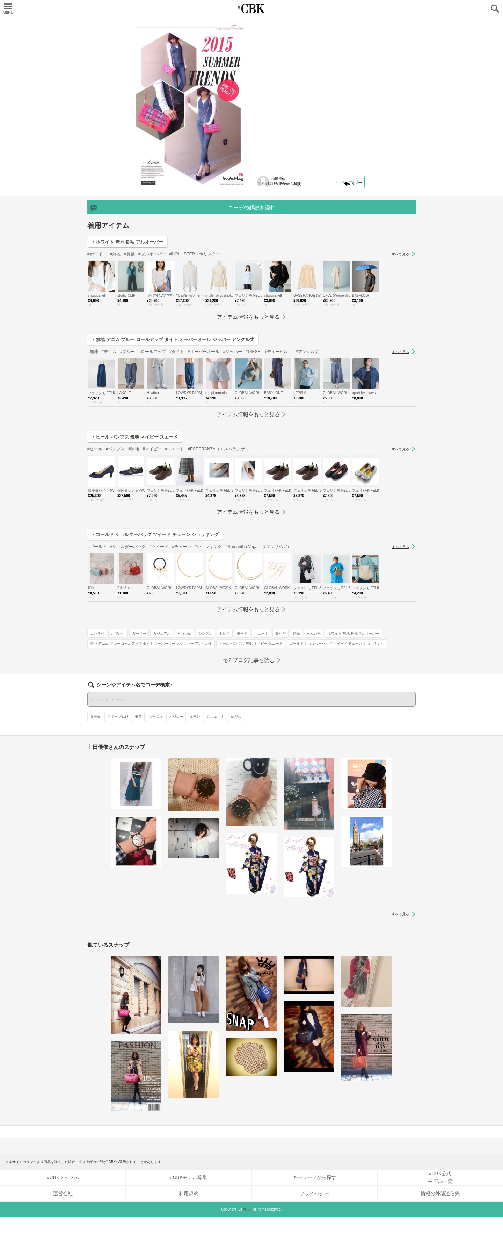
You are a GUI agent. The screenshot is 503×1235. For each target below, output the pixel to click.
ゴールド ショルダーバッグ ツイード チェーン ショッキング (308, 247)
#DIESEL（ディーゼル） (269, 413)
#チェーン (181, 608)
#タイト (176, 413)
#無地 (115, 315)
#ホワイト (97, 315)
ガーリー (310, 181)
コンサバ (268, 181)
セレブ (308, 191)
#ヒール (94, 510)
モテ (138, 734)
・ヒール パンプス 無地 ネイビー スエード (134, 498)
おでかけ (289, 181)
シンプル (289, 191)
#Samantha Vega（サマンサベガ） (258, 608)
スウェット (215, 734)
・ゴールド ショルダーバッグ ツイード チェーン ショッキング (155, 596)
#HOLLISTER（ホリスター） (196, 315)
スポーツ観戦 (117, 734)
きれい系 (300, 201)
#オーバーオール (203, 413)
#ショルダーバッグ (128, 608)
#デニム (109, 413)
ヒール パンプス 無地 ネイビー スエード (293, 237)
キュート (345, 191)
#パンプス (115, 510)
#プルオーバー (152, 315)
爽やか (266, 201)
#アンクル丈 (307, 413)
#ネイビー (152, 510)
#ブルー (127, 413)
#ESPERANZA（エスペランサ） (218, 510)
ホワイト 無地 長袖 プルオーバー (287, 211)
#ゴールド (97, 608)
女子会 (95, 734)
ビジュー (176, 734)
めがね (236, 734)
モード (326, 191)
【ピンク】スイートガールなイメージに (308, 65)
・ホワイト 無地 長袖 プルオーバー (127, 303)
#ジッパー (232, 413)
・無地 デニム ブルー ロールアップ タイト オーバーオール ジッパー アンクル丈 (172, 401)
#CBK (247, 1227)
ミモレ (195, 734)
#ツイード (158, 608)
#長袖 (129, 315)
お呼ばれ (155, 734)
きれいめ (268, 191)
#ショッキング (208, 608)
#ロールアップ (152, 413)
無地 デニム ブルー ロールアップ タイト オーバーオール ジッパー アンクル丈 (309, 224)
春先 (282, 201)
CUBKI (251, 8)
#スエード (174, 510)
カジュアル (333, 181)
